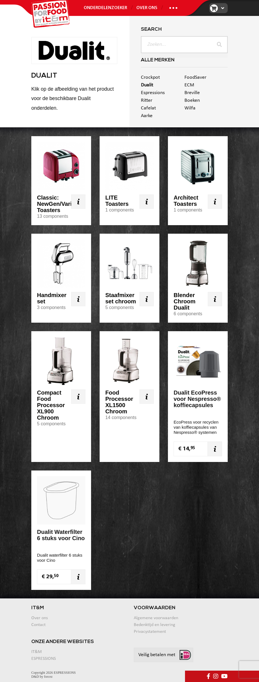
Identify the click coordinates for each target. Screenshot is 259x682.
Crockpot (150, 77)
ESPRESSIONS (43, 658)
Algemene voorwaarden (156, 618)
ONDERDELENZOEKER (105, 8)
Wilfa (190, 108)
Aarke (147, 116)
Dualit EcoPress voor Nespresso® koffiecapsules (197, 398)
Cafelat (148, 108)
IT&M (36, 652)
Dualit (147, 85)
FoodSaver (195, 77)
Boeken (192, 100)
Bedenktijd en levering (154, 625)
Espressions (153, 93)
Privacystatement (150, 631)
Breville (192, 93)
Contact (38, 625)
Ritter (146, 100)
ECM (189, 85)
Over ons (146, 8)
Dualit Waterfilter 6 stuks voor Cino (61, 535)
